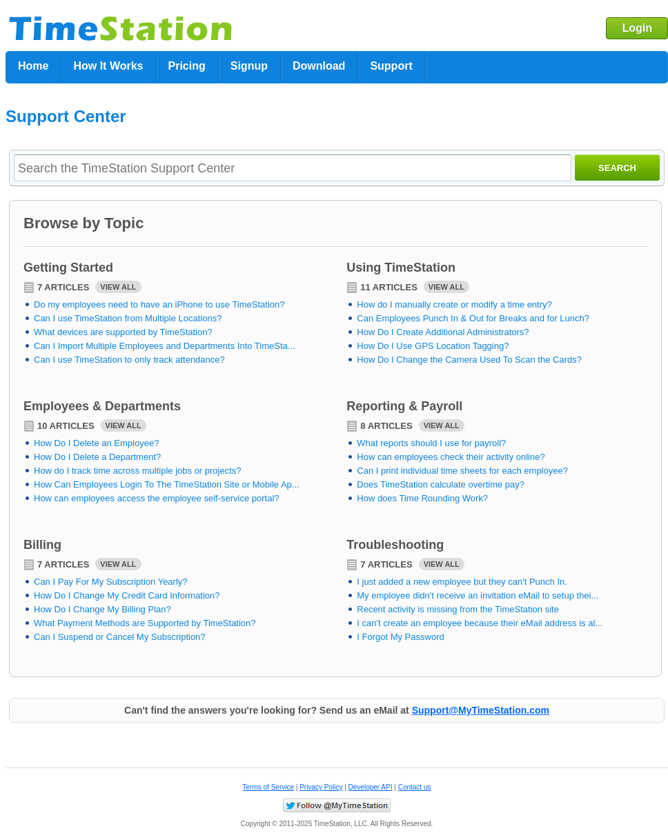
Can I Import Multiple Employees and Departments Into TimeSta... (164, 346)
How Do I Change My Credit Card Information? (127, 595)
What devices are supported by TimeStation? (123, 332)
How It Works (108, 66)
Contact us (414, 787)
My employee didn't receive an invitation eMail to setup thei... (477, 595)
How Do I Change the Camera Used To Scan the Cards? (469, 359)
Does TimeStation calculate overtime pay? (440, 484)
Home (33, 66)
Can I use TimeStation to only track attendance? (129, 359)
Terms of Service (268, 787)
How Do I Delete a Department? (97, 457)
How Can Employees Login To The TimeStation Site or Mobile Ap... (166, 484)
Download (319, 66)
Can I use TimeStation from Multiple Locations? (128, 318)
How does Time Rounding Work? (422, 498)
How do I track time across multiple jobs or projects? (138, 470)
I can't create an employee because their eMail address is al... (479, 623)
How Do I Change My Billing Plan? (102, 609)
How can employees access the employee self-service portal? (156, 498)
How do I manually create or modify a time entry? (454, 304)
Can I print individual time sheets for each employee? (462, 470)
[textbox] (292, 168)
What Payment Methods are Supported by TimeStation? (145, 623)
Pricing (187, 66)
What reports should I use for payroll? (431, 443)
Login (637, 28)
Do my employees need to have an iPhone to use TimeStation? (159, 304)
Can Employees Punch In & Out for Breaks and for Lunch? (473, 318)
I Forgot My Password (400, 637)
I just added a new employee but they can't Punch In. (462, 581)
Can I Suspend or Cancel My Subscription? (120, 637)
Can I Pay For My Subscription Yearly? (111, 581)
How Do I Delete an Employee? (96, 443)
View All (118, 287)
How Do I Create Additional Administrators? (443, 332)
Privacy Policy (320, 787)
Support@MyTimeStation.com (480, 710)
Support (391, 66)
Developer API (370, 787)
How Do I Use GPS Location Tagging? (433, 346)
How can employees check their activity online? (450, 457)
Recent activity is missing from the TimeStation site (458, 609)
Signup (249, 66)
